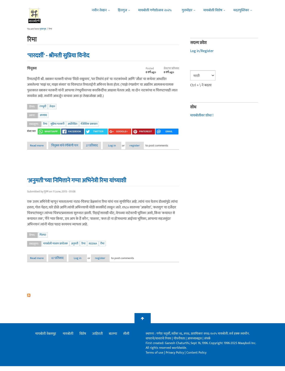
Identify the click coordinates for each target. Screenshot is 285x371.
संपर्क (207, 343)
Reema (93, 248)
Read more (39, 145)
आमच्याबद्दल (195, 343)
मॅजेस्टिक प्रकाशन (89, 124)
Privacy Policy (175, 357)
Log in (118, 145)
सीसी (126, 339)
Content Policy (196, 357)
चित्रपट (42, 239)
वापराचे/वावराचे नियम (158, 343)
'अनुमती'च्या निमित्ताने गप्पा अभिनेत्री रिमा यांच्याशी (76, 185)
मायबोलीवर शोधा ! (201, 115)
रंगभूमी (42, 106)
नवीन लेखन (99, 10)
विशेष (82, 339)
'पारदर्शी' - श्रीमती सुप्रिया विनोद (58, 55)
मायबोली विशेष (212, 10)
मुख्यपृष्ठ (43, 29)
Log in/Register (202, 51)
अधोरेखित (72, 124)
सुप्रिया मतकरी (57, 124)
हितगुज (122, 10)
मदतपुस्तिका (241, 10)
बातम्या (113, 339)
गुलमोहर (187, 10)
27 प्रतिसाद (95, 145)
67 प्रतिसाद (60, 262)
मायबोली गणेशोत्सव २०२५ (155, 10)
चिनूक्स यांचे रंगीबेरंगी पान (66, 145)
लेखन (52, 106)
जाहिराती (97, 339)
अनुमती (74, 248)
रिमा (45, 124)
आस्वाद (43, 115)
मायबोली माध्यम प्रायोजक (55, 248)
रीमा (102, 248)
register (143, 145)
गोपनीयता (180, 343)
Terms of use (154, 357)
